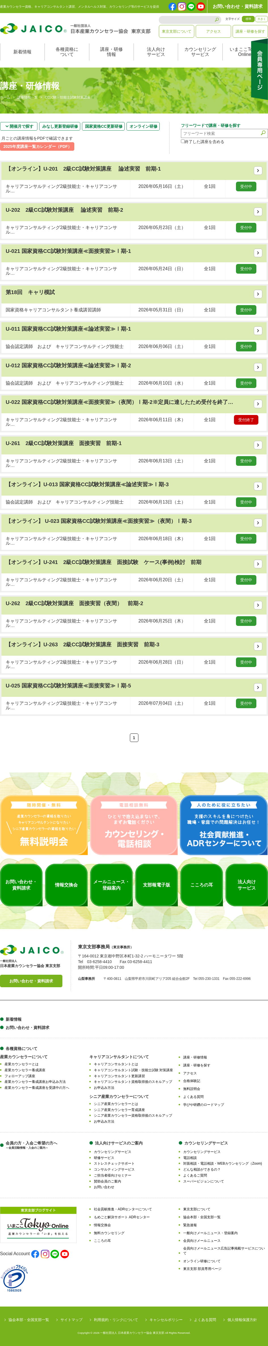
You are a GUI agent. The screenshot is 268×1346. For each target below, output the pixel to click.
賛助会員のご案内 (107, 1181)
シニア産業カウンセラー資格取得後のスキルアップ (133, 1116)
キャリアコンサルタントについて (119, 1057)
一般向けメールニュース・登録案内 (210, 1233)
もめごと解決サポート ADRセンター (122, 1217)
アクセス (213, 31)
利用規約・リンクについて (116, 1320)
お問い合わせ (104, 1187)
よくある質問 (193, 1097)
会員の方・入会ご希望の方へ (31, 1145)
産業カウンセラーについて (24, 1057)
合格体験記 (191, 1081)
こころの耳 (102, 1241)
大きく (262, 18)
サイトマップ (71, 1320)
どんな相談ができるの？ (202, 1169)
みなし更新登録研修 (60, 126)
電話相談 (190, 1158)
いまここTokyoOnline (245, 52)
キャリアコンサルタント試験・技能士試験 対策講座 (133, 1070)
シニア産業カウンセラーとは (116, 1104)
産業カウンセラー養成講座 (25, 1070)
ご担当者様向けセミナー (112, 1175)
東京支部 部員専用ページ (202, 1269)
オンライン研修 (143, 126)
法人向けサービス (156, 52)
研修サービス (104, 1158)
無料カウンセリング (109, 1233)
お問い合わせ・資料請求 (238, 6)
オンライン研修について (202, 1261)
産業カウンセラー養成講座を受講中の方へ (37, 1088)
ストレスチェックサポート (114, 1163)
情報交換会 (102, 1225)
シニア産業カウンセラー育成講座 (119, 1110)
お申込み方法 (104, 1088)
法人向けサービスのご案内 (119, 1143)
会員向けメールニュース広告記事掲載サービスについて (224, 1250)
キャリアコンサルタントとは (116, 1064)
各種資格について (67, 52)
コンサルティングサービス (114, 1169)
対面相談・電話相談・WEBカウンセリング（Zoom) (222, 1163)
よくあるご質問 (195, 1175)
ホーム (5, 97)
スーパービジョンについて (203, 1181)
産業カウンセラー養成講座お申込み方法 (35, 1082)
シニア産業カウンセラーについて (119, 1096)
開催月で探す (21, 126)
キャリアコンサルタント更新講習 (119, 1076)
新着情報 (22, 51)
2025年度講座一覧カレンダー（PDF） (37, 146)
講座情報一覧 (27, 97)
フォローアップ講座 (20, 1076)
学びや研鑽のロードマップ (203, 1105)
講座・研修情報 (111, 52)
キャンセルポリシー (166, 1320)
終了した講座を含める (202, 141)
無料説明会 (191, 1089)
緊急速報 (190, 1225)
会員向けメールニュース (202, 1241)
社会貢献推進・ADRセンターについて (123, 1209)
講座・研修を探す (250, 31)
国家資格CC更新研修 (104, 126)
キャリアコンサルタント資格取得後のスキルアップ (133, 1082)
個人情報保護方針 (242, 1320)
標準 (248, 18)
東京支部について (176, 31)
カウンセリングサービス (200, 52)
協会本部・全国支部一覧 (202, 1217)
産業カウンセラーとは (22, 1064)
